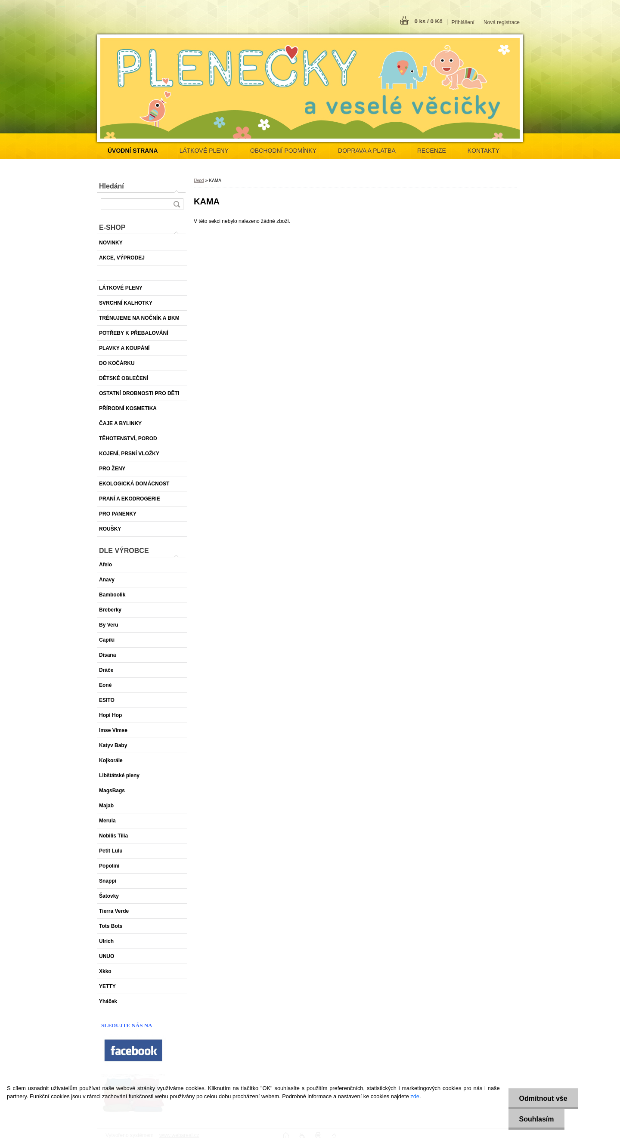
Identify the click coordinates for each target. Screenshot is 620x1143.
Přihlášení (463, 22)
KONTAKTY (483, 150)
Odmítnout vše (543, 1098)
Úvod (199, 180)
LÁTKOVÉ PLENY (204, 150)
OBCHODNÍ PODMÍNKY (283, 150)
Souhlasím (536, 1119)
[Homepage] (133, 150)
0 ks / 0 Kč (428, 21)
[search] (176, 204)
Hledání (111, 186)
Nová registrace (502, 22)
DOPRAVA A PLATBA (367, 150)
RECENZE (431, 150)
